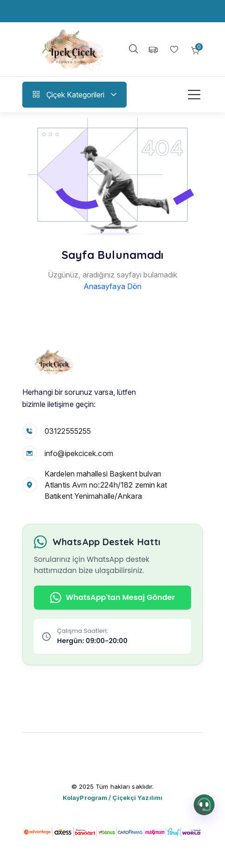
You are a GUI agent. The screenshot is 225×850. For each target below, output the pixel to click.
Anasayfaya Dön (112, 286)
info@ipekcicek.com (79, 453)
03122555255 (68, 431)
